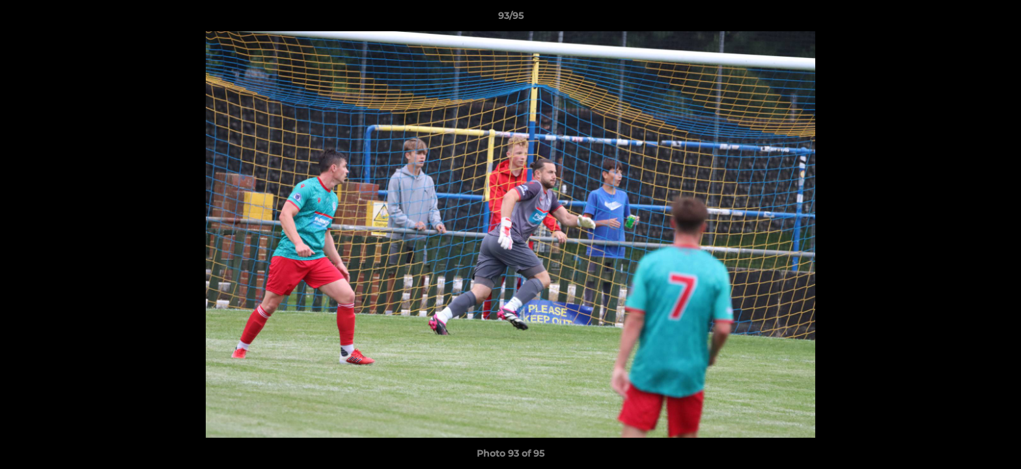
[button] (997, 19)
